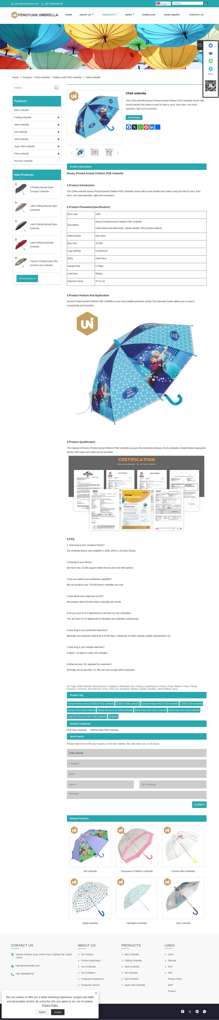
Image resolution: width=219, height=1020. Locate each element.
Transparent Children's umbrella (137, 871)
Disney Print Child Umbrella (81, 710)
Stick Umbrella (21, 125)
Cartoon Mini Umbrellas (183, 871)
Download (148, 15)
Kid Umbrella (20, 132)
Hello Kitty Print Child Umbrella (184, 710)
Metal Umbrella (90, 923)
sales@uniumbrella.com (27, 3)
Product (172, 991)
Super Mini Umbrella (24, 146)
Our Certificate (88, 967)
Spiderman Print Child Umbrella (150, 710)
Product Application (91, 960)
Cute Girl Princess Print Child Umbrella (87, 716)
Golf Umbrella (21, 139)
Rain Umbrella (21, 110)
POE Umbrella (42, 77)
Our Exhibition (88, 973)
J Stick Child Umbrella (191, 704)
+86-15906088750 (53, 3)
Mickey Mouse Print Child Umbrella (115, 710)
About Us (87, 15)
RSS (170, 967)
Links (170, 954)
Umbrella (113, 716)
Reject (42, 1012)
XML (170, 973)
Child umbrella (93, 77)
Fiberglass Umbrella (137, 923)
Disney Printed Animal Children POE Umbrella (91, 704)
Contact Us (196, 15)
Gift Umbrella (90, 871)
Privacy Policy (50, 1005)
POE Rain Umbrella (77, 730)
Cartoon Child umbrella (127, 704)
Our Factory (87, 954)
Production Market (90, 985)
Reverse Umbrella (23, 161)
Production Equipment (92, 979)
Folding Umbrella (23, 117)
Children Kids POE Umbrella (67, 77)
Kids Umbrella (183, 923)
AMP (170, 985)
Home (68, 15)
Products (109, 15)
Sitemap (172, 960)
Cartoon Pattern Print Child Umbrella (159, 704)
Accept (57, 1012)
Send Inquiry (172, 15)
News (129, 15)
